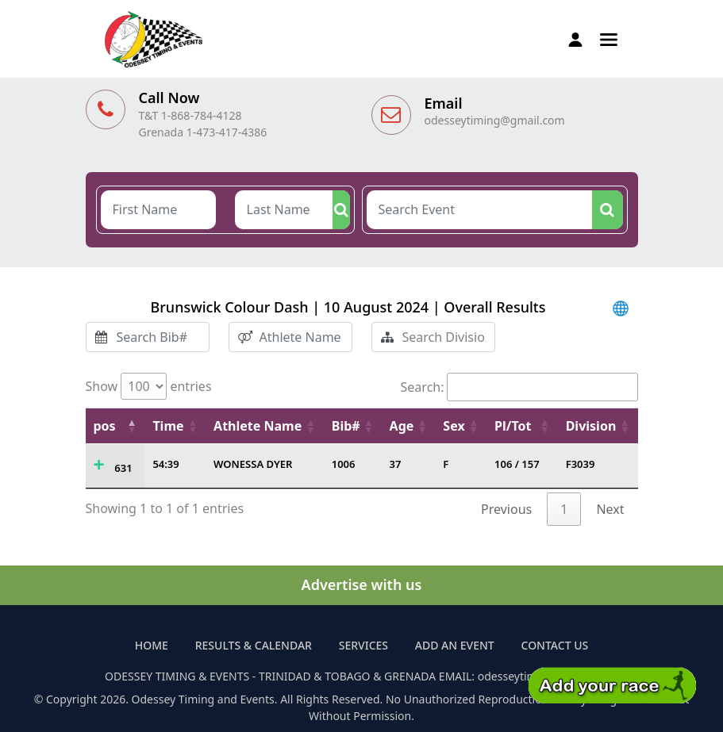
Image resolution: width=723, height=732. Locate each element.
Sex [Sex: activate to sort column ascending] (453, 426)
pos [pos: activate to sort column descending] (105, 426)
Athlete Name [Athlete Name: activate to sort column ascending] (257, 426)
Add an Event (454, 645)
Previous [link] (506, 509)
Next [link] (610, 509)
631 (123, 468)
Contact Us (555, 645)
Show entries (149, 386)
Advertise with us (362, 584)
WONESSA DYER (252, 464)
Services (363, 645)
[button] (608, 38)
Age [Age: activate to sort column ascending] (402, 426)
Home (151, 645)
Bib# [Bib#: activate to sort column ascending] (346, 426)
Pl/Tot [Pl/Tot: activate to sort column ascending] (512, 426)
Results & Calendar (253, 645)
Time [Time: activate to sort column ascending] (167, 426)
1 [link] (563, 509)
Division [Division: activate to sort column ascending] (591, 426)
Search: (519, 387)
